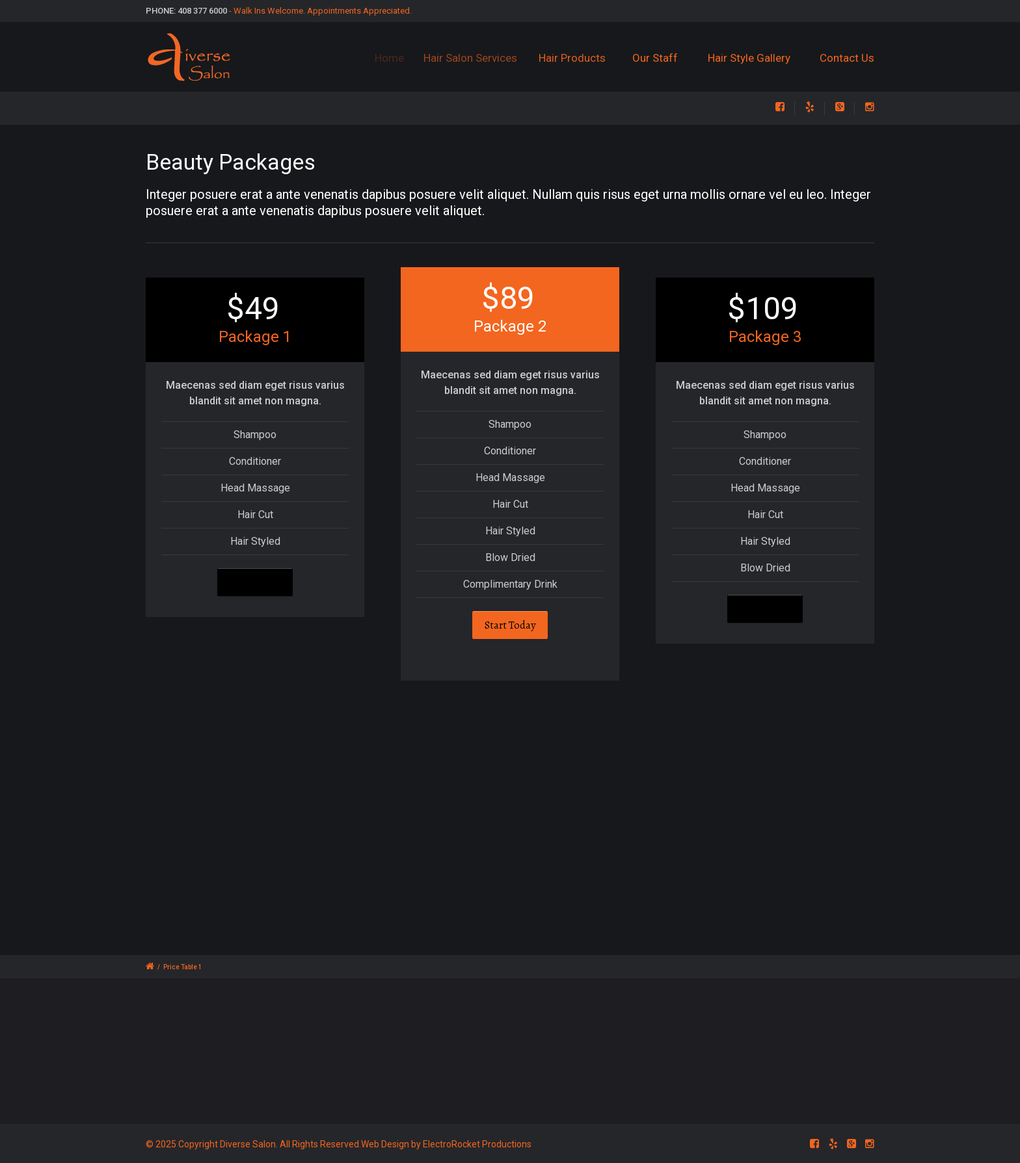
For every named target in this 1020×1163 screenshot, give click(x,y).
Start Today (255, 582)
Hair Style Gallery (749, 57)
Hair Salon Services (479, 57)
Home (394, 57)
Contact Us (847, 57)
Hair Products (579, 57)
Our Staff (657, 57)
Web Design (385, 1144)
